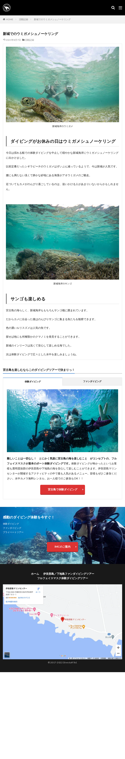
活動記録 (23, 19)
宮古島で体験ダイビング (62, 489)
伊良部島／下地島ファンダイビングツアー (68, 573)
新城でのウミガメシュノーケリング (52, 19)
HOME (9, 19)
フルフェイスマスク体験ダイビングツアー (62, 578)
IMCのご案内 (62, 546)
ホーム (35, 573)
